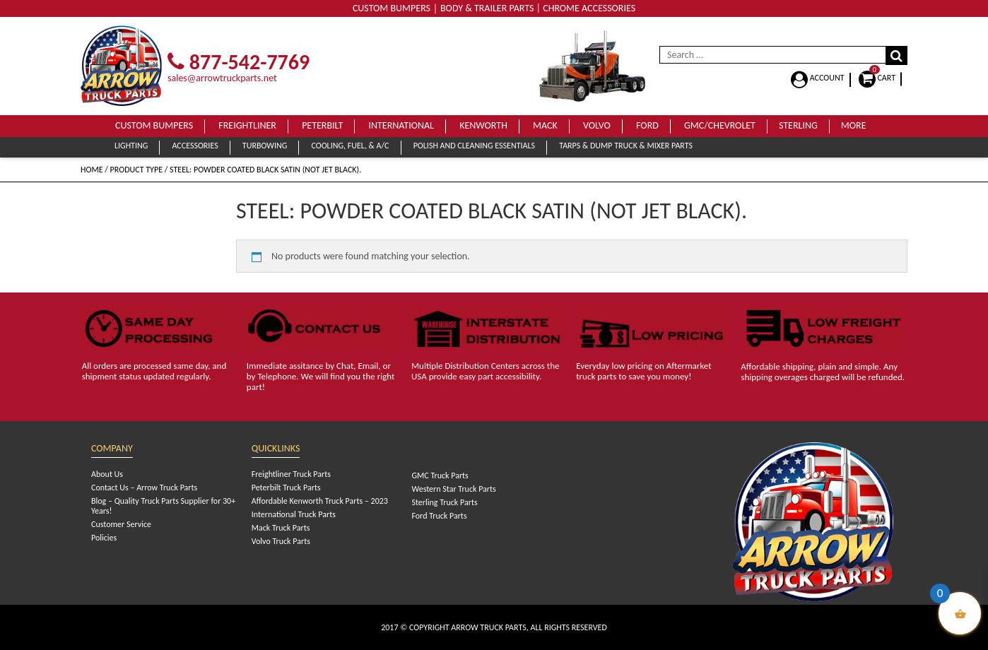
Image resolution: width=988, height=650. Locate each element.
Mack (545, 125)
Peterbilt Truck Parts (286, 487)
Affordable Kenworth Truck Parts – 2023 (320, 501)
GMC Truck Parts (439, 475)
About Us (107, 474)
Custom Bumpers (154, 125)
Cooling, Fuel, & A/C (350, 145)
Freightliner (247, 125)
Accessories (195, 145)
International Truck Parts (294, 514)
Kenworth (483, 125)
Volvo (597, 125)
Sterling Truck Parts (444, 502)
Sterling (798, 125)
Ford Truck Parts (438, 516)
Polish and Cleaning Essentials (474, 145)
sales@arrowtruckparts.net (222, 78)
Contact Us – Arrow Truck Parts (144, 487)
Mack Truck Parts (281, 528)
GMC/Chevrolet (719, 125)
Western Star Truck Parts (453, 489)
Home (92, 170)
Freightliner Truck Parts (291, 474)
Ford (647, 125)
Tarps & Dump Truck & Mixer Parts (626, 145)
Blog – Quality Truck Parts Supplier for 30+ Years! (163, 506)
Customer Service (121, 524)
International (401, 125)
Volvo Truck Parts (281, 541)
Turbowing (264, 145)
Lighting (131, 145)
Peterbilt (322, 125)
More (853, 125)
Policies (104, 538)
